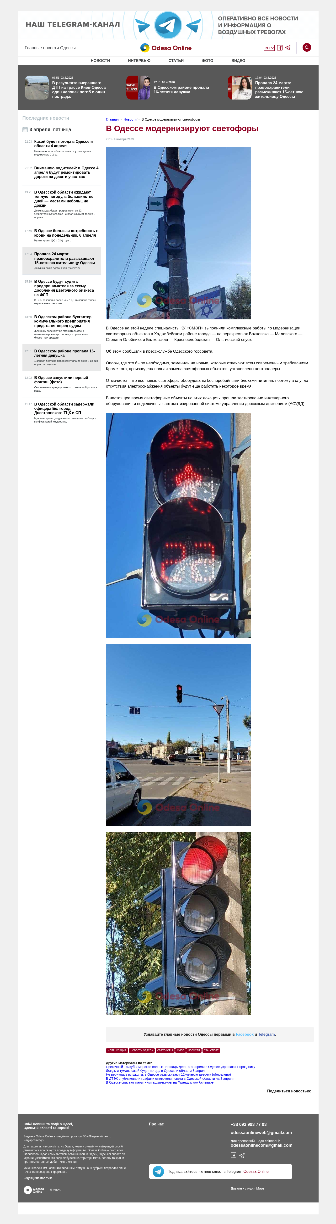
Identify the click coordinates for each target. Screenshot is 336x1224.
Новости (100, 61)
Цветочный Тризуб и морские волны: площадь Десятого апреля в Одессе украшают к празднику (180, 1067)
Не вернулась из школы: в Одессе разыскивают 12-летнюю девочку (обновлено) (168, 1074)
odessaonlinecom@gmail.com (262, 1145)
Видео (238, 61)
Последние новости (45, 118)
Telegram (266, 1034)
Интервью (139, 61)
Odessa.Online (256, 1171)
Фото (207, 61)
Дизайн (236, 1188)
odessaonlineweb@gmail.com (261, 1132)
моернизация (117, 1050)
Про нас (156, 1124)
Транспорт (211, 1050)
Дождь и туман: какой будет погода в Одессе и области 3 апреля (156, 1071)
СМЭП (180, 1050)
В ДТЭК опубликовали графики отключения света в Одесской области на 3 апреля (170, 1078)
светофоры (165, 1050)
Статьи (176, 61)
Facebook (245, 1034)
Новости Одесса (142, 1050)
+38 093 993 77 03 (249, 1124)
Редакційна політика (38, 1178)
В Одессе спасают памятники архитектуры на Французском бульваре (160, 1082)
